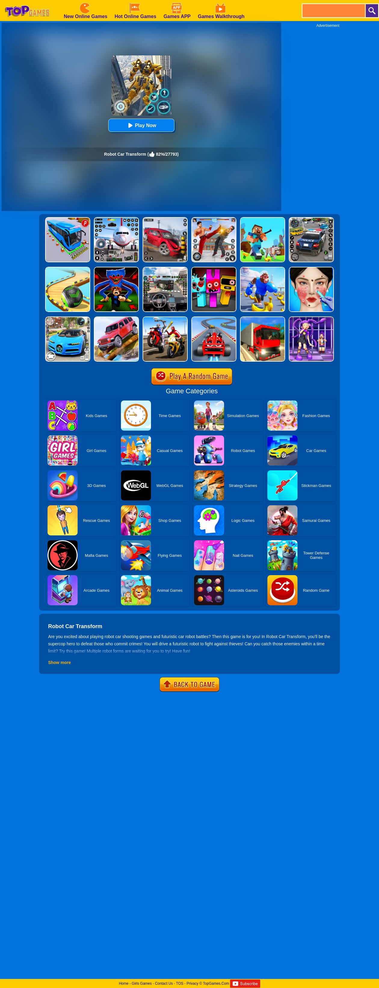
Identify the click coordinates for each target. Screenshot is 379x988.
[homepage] (27, 2)
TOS (179, 983)
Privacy (192, 983)
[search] (333, 10)
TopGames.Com (216, 983)
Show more (59, 662)
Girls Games (142, 983)
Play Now (141, 125)
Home (123, 983)
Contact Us (164, 983)
